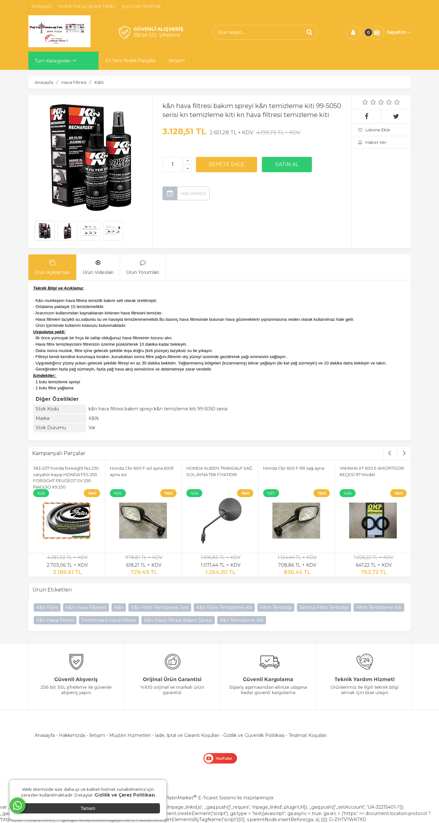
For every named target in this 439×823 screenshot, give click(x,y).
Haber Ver (372, 142)
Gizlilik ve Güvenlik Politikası (253, 735)
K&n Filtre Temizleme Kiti (224, 607)
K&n (118, 607)
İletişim (97, 735)
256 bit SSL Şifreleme (156, 35)
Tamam (88, 808)
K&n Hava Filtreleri (86, 607)
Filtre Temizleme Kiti (379, 607)
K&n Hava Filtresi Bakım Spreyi (178, 620)
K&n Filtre (47, 607)
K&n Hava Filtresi (55, 620)
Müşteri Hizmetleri (130, 735)
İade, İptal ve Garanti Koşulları (187, 735)
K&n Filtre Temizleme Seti (160, 607)
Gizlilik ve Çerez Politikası (125, 795)
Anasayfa (45, 735)
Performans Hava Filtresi (109, 620)
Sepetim (399, 32)
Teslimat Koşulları (308, 735)
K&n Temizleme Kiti (241, 620)
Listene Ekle (374, 129)
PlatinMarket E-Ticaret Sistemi (200, 798)
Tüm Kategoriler (53, 61)
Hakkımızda (72, 735)
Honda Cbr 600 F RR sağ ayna (293, 468)
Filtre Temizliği (276, 607)
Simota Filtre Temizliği (324, 607)
